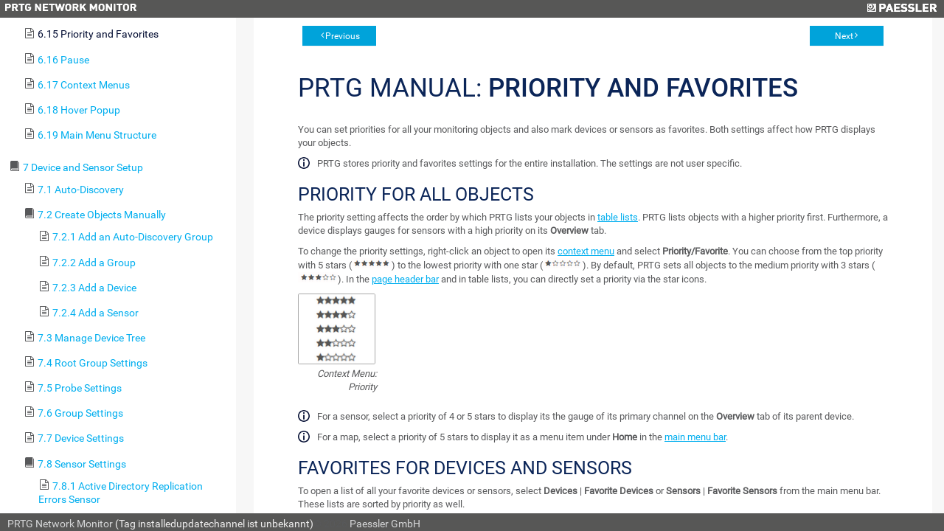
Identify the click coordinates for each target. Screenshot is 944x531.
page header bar (405, 279)
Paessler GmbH (385, 524)
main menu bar (695, 436)
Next (844, 36)
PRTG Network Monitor (60, 524)
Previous (342, 36)
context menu (586, 251)
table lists (617, 217)
